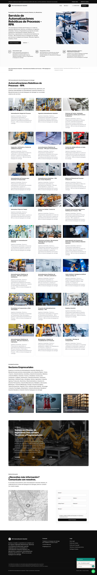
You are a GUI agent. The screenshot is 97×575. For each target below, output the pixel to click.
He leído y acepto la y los (71, 516)
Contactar (85, 5)
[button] (28, 505)
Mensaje (60, 508)
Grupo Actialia (85, 570)
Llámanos (26, 42)
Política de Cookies (74, 543)
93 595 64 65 (75, 5)
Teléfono (75, 498)
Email (59, 498)
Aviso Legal (72, 541)
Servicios (66, 5)
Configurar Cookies (74, 549)
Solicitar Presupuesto (14, 42)
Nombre (60, 492)
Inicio (61, 5)
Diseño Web (79, 570)
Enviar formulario (72, 519)
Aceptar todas (75, 1)
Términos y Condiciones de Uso (77, 547)
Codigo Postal (61, 503)
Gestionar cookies (85, 1)
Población (75, 503)
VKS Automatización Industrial (17, 5)
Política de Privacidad (72, 515)
